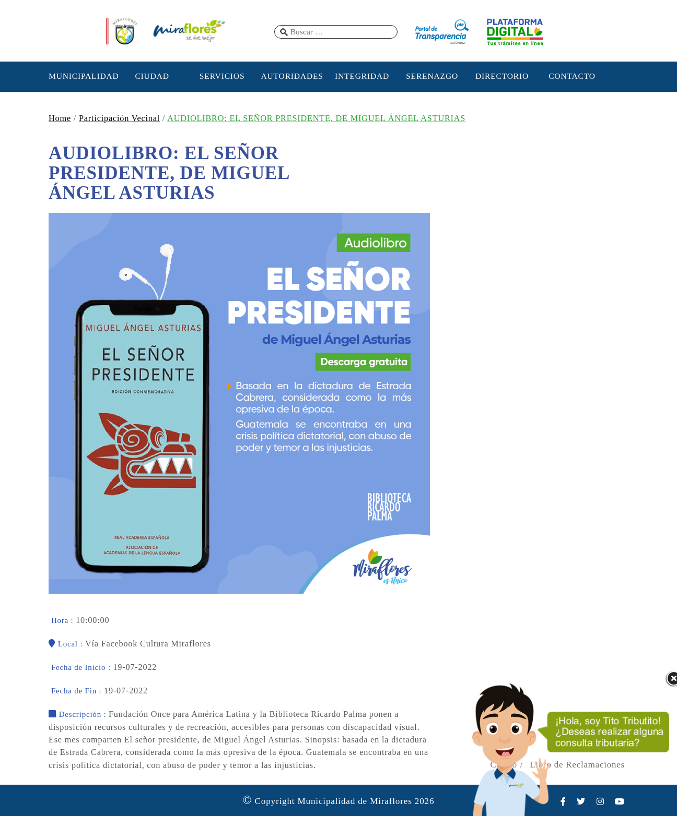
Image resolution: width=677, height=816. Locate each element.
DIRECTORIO (502, 75)
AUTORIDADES (292, 75)
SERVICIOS (222, 75)
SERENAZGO (432, 75)
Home (60, 118)
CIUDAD (152, 75)
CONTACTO (572, 75)
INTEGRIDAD (362, 75)
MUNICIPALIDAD (82, 75)
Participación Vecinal (119, 118)
